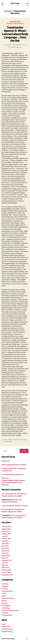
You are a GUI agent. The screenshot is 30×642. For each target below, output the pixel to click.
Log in (4, 624)
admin (10, 45)
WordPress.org (7, 631)
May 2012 (5, 558)
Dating (25, 439)
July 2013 (5, 553)
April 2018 (5, 531)
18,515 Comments (16, 47)
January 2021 (6, 526)
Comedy (5, 588)
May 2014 (5, 546)
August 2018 (6, 529)
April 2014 (5, 548)
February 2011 (6, 570)
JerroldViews (6, 494)
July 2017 (5, 536)
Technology (6, 608)
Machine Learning (8, 598)
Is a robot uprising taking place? (13, 474)
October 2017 (6, 534)
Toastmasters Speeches (15, 23)
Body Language (8, 439)
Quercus (5, 603)
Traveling (5, 613)
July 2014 (5, 541)
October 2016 (6, 538)
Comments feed (7, 629)
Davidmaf (5, 509)
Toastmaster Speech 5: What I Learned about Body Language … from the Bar (15, 34)
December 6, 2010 (20, 45)
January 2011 (6, 572)
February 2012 (7, 560)
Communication (15, 21)
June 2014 (5, 543)
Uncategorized (7, 615)
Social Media (6, 605)
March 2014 (6, 551)
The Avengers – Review (20, 505)
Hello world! (6, 461)
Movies (4, 601)
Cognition (5, 586)
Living (4, 596)
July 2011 (5, 563)
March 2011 (6, 567)
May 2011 (5, 565)
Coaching (5, 584)
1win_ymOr (5, 505)
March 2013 (6, 555)
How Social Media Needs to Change (14, 465)
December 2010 (7, 575)
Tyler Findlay (15, 3)
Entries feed (6, 626)
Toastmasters (8, 441)
